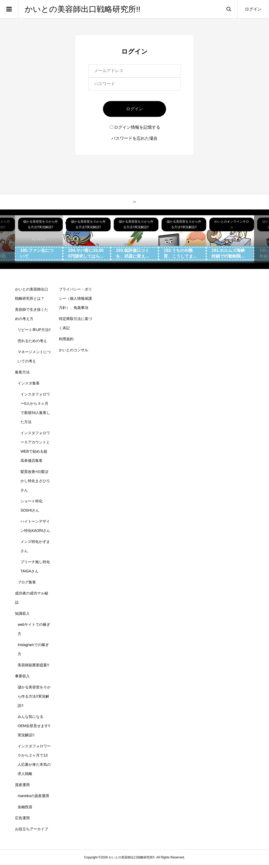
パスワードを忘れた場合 (134, 138)
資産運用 (22, 785)
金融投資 (25, 807)
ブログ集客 (27, 582)
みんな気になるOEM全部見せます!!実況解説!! (34, 725)
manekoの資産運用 (33, 796)
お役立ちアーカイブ (31, 829)
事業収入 (22, 676)
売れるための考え (32, 341)
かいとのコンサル (73, 350)
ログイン (253, 9)
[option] (39, 239)
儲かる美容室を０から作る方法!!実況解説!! (34, 696)
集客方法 (22, 372)
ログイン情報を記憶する (135, 127)
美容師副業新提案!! (33, 665)
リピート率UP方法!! (34, 330)
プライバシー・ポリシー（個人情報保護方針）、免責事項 (75, 298)
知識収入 (22, 613)
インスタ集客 (29, 383)
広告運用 (22, 818)
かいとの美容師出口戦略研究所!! (83, 9)
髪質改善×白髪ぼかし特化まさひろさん (35, 480)
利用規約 (66, 339)
